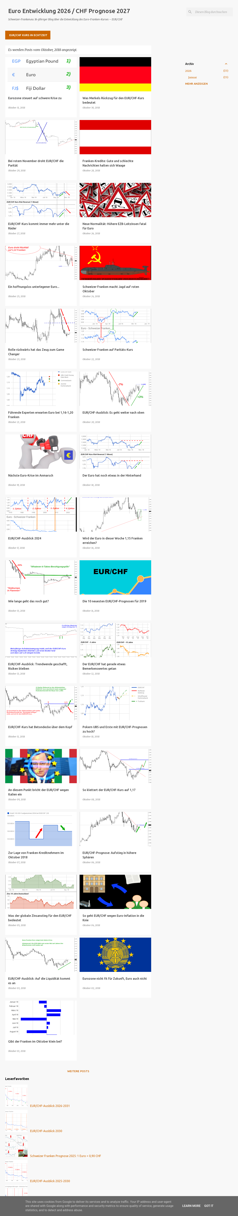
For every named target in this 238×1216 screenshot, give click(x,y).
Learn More (191, 1206)
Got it (208, 1206)
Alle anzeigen (137, 50)
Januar (192, 77)
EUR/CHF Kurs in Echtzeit (28, 35)
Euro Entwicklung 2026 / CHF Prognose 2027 (69, 10)
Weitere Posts (78, 1071)
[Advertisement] (166, 113)
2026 (188, 71)
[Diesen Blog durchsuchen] (213, 11)
